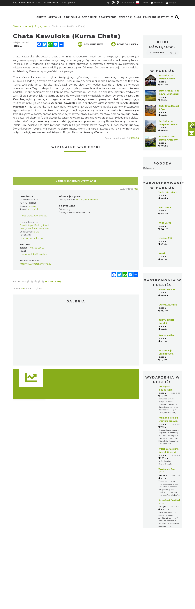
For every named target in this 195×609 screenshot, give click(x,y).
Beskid (162, 253)
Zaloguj (171, 3)
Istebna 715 (165, 238)
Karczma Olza (166, 335)
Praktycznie (107, 17)
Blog (137, 17)
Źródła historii (91, 199)
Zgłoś (135, 138)
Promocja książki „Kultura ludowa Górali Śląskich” (168, 421)
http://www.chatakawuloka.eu (35, 263)
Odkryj (41, 17)
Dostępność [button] (126, 3)
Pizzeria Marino (167, 289)
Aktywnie (55, 17)
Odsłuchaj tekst (90, 44)
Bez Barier (89, 17)
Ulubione (157, 3)
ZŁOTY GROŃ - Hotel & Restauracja (166, 323)
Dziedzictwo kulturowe (32, 238)
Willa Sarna (164, 222)
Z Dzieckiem (72, 17)
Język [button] (144, 3)
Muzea (79, 199)
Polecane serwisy (156, 17)
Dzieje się (125, 17)
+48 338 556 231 (37, 247)
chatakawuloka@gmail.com (34, 254)
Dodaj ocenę (53, 281)
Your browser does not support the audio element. (162, 52)
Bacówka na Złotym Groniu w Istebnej (167, 124)
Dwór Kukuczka (167, 304)
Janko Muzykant (167, 192)
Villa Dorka (164, 207)
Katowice (148, 168)
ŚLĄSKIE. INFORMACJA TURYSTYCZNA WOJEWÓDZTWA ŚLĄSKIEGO (44, 2)
